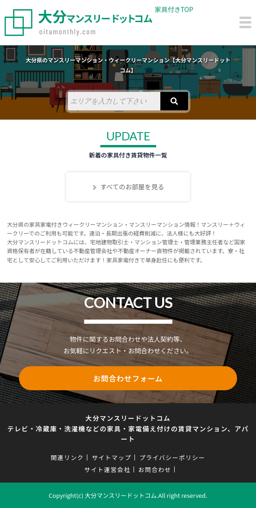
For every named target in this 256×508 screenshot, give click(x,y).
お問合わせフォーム (128, 378)
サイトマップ (111, 457)
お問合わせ (154, 469)
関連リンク (67, 457)
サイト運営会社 (107, 469)
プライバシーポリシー (172, 457)
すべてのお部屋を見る (132, 186)
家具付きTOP (174, 9)
